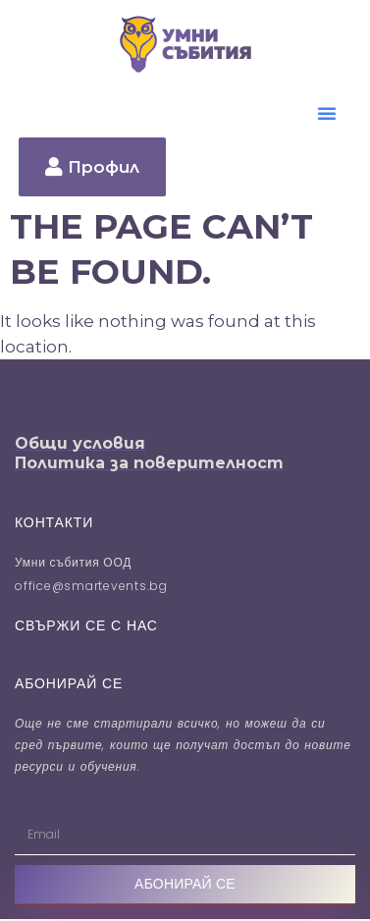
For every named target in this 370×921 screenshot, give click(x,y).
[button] (327, 113)
